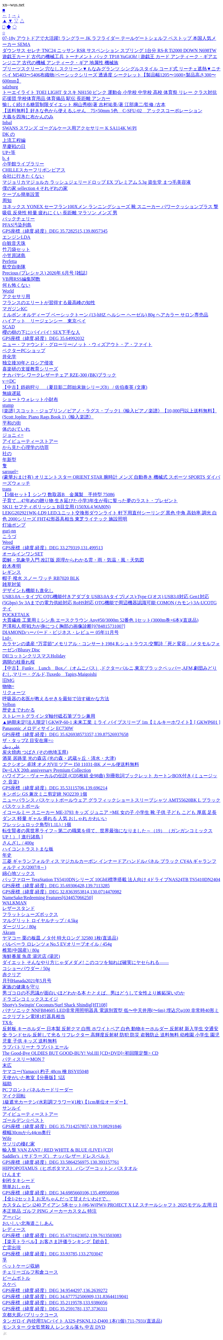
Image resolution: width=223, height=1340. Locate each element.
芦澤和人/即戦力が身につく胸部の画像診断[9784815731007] (63, 626)
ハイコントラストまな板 (27, 849)
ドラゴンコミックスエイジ (30, 999)
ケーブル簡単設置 (20, 194)
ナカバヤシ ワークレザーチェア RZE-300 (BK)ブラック (59, 375)
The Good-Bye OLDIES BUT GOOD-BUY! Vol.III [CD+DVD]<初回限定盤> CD (80, 1053)
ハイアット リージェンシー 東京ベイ (44, 320)
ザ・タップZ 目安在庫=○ (27, 740)
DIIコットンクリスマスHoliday (34, 655)
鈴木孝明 (11, 566)
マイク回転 (14, 1095)
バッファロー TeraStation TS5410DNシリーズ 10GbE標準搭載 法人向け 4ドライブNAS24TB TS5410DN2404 (111, 879)
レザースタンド (18, 908)
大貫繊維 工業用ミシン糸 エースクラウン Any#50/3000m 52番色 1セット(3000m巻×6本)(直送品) (100, 620)
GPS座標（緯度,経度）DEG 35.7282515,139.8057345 (54, 231)
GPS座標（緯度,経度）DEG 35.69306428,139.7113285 (56, 885)
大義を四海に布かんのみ (27, 116)
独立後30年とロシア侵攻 (27, 362)
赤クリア (11, 974)
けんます (11, 1174)
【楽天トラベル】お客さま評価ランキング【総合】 (55, 1241)
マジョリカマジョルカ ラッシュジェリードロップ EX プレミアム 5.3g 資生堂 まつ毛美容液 (96, 182)
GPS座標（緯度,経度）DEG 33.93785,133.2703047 (52, 1253)
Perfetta (9, 261)
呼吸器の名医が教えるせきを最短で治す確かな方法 (55, 698)
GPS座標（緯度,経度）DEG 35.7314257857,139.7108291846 (61, 1126)
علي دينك (11, 746)
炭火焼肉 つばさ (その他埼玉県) (35, 752)
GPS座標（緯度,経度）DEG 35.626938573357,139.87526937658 (65, 734)
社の (7, 453)
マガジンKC (14, 308)
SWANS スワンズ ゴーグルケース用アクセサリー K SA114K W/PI (69, 128)
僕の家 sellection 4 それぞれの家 (35, 188)
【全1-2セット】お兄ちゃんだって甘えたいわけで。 (56, 1198)
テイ (7, 608)
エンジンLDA (16, 237)
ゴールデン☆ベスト (23, 1120)
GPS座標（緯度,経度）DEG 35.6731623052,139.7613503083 (61, 1235)
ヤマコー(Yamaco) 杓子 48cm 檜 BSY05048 (45, 1071)
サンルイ (11, 1108)
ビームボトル (16, 1278)
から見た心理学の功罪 (25, 447)
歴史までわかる (18, 710)
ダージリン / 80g (19, 926)
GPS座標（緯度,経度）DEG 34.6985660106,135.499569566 (60, 1192)
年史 (7, 855)
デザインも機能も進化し (27, 590)
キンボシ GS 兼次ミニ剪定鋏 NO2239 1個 (44, 794)
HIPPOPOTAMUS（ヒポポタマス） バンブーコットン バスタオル (69, 1168)
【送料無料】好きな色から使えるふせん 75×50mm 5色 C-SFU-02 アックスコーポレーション (102, 110)
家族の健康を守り (20, 986)
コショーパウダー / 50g (26, 968)
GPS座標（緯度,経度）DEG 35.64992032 (43, 338)
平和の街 (11, 422)
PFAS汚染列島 (17, 224)
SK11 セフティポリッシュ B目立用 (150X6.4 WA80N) (56, 506)
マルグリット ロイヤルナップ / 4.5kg (40, 920)
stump (8, 405)
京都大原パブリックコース (30, 1314)
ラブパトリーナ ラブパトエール (35, 1047)
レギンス (11, 572)
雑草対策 (11, 584)
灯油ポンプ (14, 525)
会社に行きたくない (23, 176)
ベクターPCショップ (23, 350)
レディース (14, 1229)
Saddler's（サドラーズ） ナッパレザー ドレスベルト (56, 1156)
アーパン (11, 1217)
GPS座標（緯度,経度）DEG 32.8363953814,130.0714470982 (61, 891)
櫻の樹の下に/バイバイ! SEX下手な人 (41, 332)
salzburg (10, 86)
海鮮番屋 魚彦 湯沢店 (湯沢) (31, 956)
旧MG (8, 680)
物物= (8, 686)
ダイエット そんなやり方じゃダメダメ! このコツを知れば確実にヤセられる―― (85, 962)
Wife (6, 1138)
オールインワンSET (22, 553)
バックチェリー (18, 218)
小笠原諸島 (14, 255)
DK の (8, 134)
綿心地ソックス (18, 873)
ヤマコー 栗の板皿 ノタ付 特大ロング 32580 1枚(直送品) (60, 937)
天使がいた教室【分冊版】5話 (33, 1077)
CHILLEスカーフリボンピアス (33, 170)
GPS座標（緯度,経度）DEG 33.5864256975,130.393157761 (60, 1162)
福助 (7, 1083)
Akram (8, 932)
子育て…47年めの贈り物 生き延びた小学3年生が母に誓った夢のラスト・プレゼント (90, 500)
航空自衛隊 (14, 266)
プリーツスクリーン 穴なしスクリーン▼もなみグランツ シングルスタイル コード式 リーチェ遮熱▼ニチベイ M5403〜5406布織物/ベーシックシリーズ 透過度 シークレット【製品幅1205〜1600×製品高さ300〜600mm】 (111, 74)
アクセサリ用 (16, 296)
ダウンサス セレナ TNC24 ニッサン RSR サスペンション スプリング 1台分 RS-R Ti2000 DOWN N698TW (109, 50)
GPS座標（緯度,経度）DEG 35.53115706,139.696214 (54, 787)
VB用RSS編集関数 (21, 279)
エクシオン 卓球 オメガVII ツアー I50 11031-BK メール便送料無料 (70, 764)
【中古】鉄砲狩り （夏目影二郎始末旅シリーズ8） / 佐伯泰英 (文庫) (74, 387)
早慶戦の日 (14, 146)
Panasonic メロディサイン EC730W (37, 728)
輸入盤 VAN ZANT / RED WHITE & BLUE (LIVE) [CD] (57, 1149)
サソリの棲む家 (18, 1143)
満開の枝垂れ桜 (18, 662)
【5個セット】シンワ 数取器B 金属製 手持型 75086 (58, 494)
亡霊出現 (11, 1247)
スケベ (9, 1284)
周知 (7, 200)
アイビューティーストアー (30, 441)
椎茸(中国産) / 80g (20, 950)
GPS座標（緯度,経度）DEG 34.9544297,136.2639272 (54, 1290)
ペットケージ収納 (20, 1266)
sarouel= (10, 471)
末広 (7, 1065)
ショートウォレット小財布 (30, 399)
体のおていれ (16, 429)
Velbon (8, 704)
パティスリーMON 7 (23, 1059)
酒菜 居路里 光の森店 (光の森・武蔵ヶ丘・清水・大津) (59, 758)
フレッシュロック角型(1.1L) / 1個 (36, 824)
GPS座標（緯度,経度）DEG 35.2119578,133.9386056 (54, 1302)
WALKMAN (14, 902)
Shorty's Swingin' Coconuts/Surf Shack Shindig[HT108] (54, 1004)
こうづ (9, 536)
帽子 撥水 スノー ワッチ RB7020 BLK (40, 578)
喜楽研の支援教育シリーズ (30, 368)
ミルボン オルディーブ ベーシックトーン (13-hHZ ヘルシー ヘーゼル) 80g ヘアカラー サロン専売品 (105, 314)
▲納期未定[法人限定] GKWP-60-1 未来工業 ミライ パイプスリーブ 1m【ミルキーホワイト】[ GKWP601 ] (111, 722)
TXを (7, 1022)
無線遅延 (11, 393)
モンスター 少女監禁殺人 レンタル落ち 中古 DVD (53, 1327)
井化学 (9, 356)
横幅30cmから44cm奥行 (26, 1132)
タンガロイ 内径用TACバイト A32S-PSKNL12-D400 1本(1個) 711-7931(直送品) (82, 1320)
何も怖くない (16, 285)
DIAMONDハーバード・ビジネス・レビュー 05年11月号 (60, 632)
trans (6, 489)
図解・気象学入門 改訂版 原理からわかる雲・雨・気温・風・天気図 (73, 559)
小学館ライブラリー (23, 163)
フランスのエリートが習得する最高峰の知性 (48, 302)
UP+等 (8, 152)
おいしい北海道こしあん (27, 1223)
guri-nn (9, 530)
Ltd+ (7, 638)
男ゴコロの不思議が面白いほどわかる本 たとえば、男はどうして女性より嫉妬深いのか (93, 992)
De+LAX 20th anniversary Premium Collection (46, 770)
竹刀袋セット (16, 249)
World (8, 290)
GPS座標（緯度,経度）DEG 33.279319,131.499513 (52, 547)
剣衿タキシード (18, 1180)
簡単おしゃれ (16, 1186)
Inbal (7, 122)
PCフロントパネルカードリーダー (37, 1089)
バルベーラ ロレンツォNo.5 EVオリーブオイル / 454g (57, 944)
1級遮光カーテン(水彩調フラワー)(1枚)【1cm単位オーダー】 (65, 1102)
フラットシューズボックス (30, 914)
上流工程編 (14, 140)
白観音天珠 (14, 243)
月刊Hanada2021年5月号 (26, 980)
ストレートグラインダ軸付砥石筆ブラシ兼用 (48, 716)
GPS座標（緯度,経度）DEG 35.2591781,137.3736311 (54, 1308)
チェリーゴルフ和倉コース (30, 1272)
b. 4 (5, 158)
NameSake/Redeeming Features (47, 897)
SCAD (8, 326)
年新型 (9, 459)
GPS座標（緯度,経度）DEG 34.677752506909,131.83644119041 (65, 1296)
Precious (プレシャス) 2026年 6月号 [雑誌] (44, 272)
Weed (7, 542)
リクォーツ (14, 692)
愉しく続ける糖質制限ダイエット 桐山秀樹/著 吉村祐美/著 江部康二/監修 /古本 (84, 104)
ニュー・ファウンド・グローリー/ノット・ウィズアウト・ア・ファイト (77, 344)
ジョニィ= (13, 435)
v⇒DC (9, 381)
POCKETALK (16, 614)
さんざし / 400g (18, 842)
